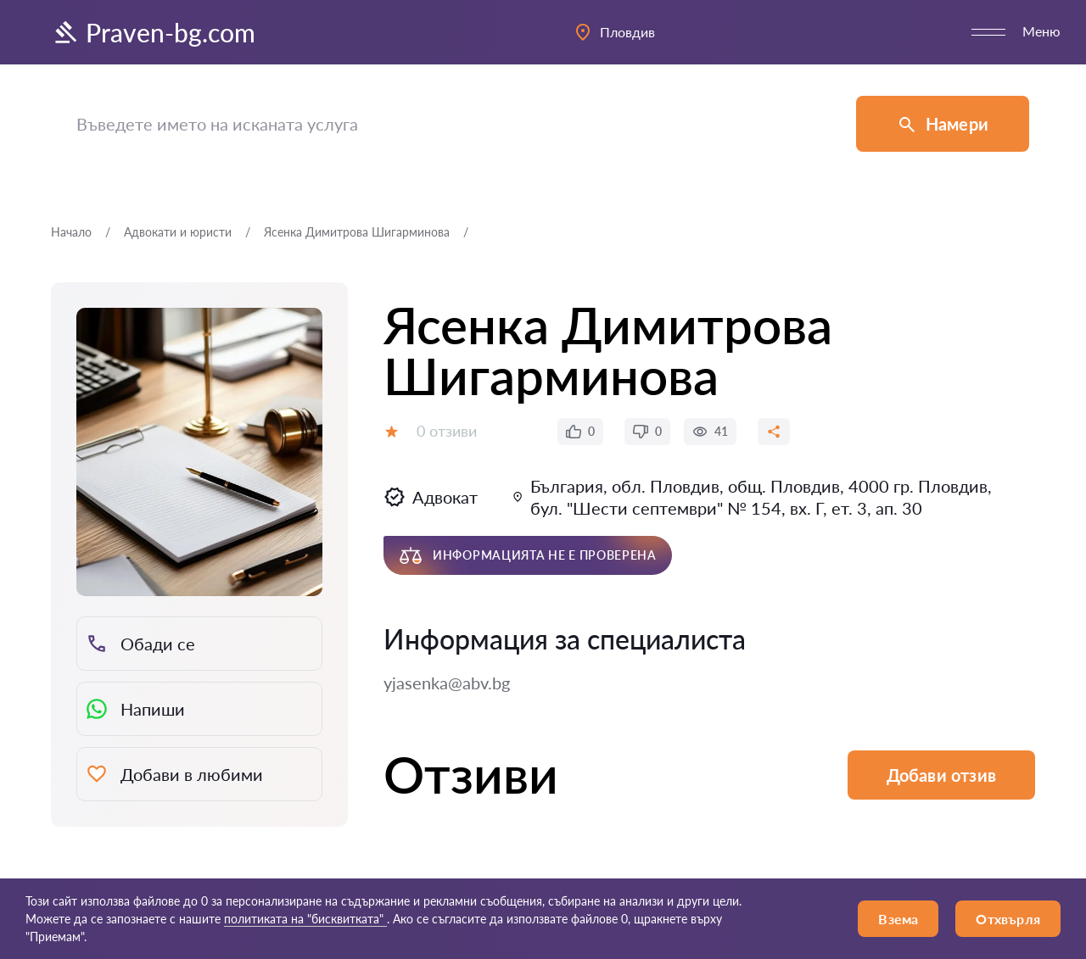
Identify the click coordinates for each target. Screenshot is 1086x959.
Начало (71, 232)
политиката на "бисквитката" (305, 919)
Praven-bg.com (153, 32)
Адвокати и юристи (178, 232)
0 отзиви (447, 430)
